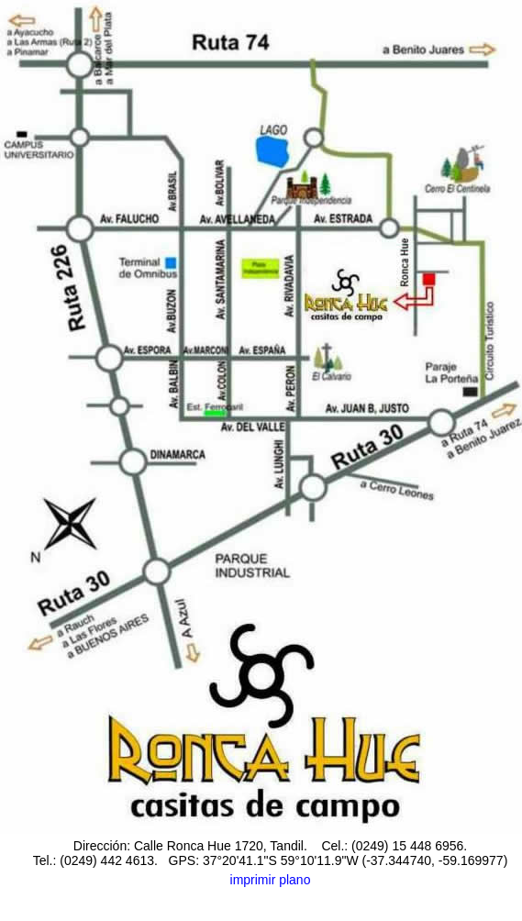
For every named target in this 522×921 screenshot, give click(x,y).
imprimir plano (270, 879)
